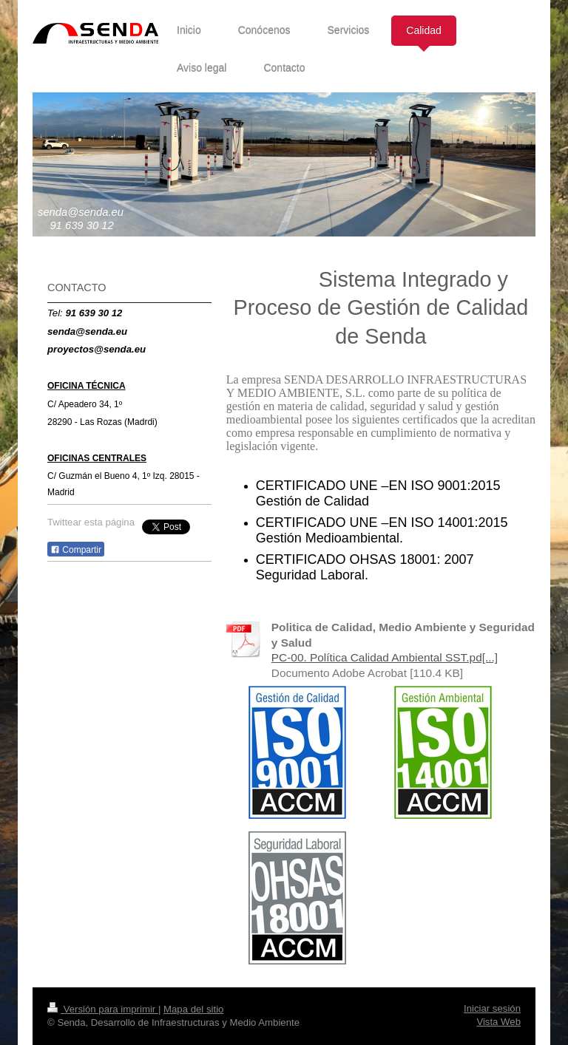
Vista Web (498, 1021)
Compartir (75, 550)
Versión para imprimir (102, 1009)
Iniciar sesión (492, 1008)
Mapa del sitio (193, 1009)
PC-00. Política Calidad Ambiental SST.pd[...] (384, 657)
